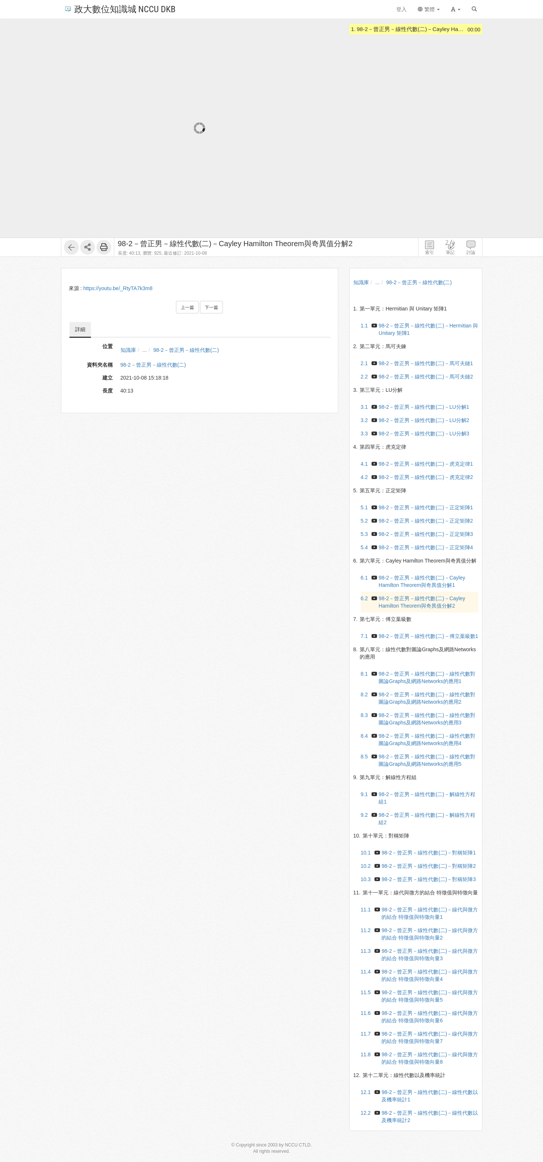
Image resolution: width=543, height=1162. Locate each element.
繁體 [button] (429, 9)
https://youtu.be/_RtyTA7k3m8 (117, 288)
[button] (455, 9)
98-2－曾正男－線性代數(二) (186, 350)
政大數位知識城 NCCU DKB (120, 8)
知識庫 (128, 350)
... (144, 350)
